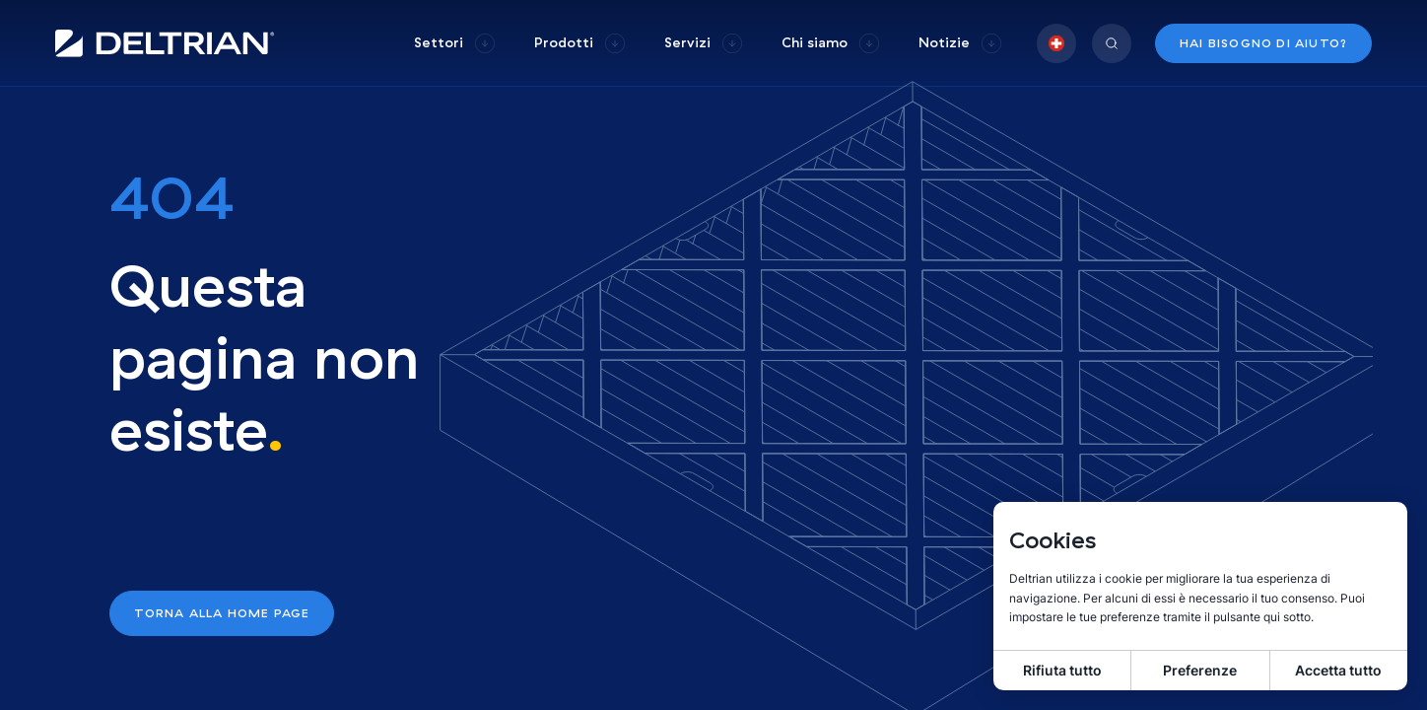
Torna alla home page (221, 612)
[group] (454, 43)
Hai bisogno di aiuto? (1263, 43)
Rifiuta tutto (1062, 670)
